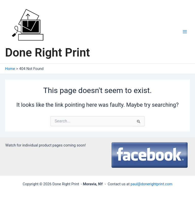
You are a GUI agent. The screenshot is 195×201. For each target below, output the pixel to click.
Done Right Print (47, 52)
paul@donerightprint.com (151, 184)
